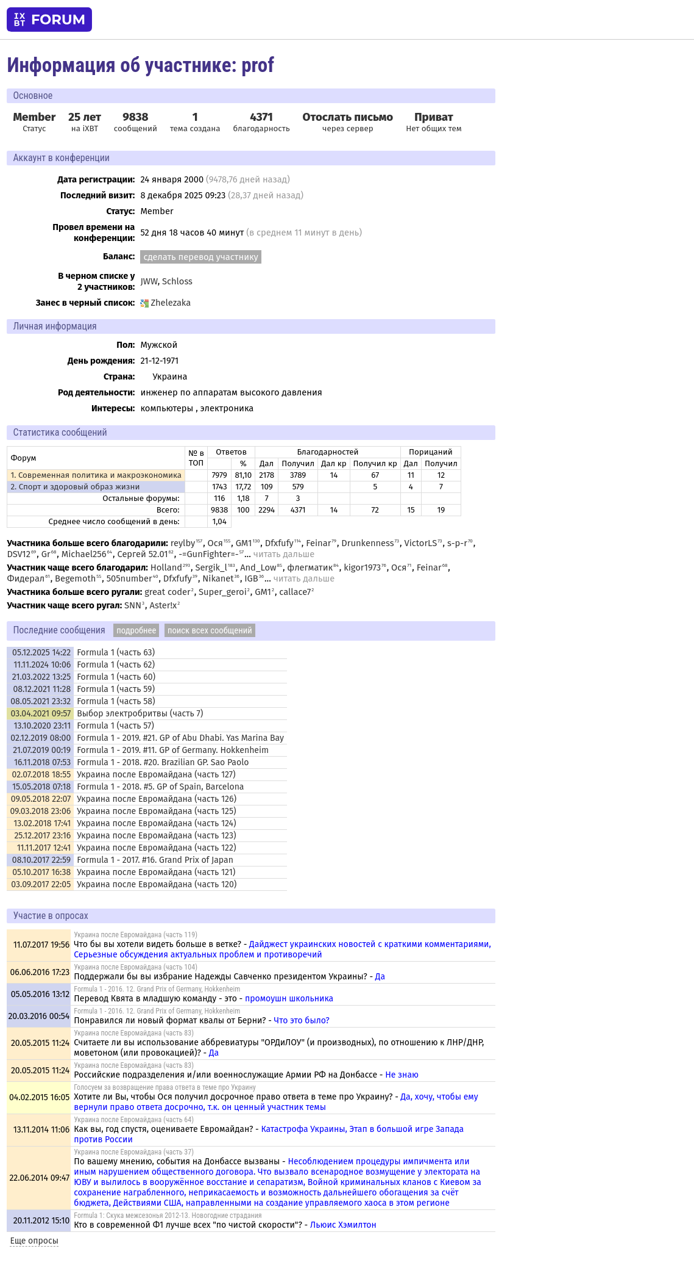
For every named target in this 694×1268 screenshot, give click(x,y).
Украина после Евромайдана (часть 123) (156, 835)
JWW (148, 281)
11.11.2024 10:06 (42, 665)
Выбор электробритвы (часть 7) (140, 713)
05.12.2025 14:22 (41, 652)
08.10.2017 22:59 (41, 860)
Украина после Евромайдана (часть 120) (156, 884)
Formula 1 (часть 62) (116, 665)
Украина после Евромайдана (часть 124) (156, 823)
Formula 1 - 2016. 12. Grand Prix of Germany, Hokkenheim (157, 989)
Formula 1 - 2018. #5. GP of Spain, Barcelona (160, 787)
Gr (46, 554)
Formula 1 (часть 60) (116, 677)
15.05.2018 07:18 (41, 787)
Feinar (318, 543)
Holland (166, 567)
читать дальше (283, 554)
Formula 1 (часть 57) (115, 726)
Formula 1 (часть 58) (116, 701)
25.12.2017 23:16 (42, 835)
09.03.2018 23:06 (40, 811)
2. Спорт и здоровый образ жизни (75, 487)
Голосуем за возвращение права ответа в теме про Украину (164, 1087)
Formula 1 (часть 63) (116, 652)
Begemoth (75, 578)
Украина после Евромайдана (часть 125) (156, 811)
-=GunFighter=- (209, 554)
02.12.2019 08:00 (40, 738)
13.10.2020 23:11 (42, 726)
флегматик (310, 567)
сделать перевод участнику (200, 256)
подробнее (136, 630)
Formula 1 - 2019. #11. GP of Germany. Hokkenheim (173, 750)
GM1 (244, 543)
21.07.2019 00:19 (42, 750)
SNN (132, 605)
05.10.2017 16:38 (41, 872)
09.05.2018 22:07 (41, 799)
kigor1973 (362, 567)
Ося (215, 543)
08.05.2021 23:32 (40, 701)
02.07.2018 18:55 (41, 774)
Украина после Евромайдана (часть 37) (134, 1152)
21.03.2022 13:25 (41, 677)
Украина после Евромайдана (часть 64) (134, 1119)
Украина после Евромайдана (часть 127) (156, 774)
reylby (183, 543)
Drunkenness (367, 543)
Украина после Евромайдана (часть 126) (156, 799)
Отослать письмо (348, 117)
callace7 (295, 591)
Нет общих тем (434, 122)
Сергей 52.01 (142, 554)
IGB (251, 578)
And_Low (258, 567)
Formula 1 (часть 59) (116, 689)
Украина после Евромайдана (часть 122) (156, 848)
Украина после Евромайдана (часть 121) (156, 872)
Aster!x (163, 605)
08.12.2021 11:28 (42, 689)
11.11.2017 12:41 (44, 848)
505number (129, 578)
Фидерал (25, 578)
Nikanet (217, 578)
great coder (167, 591)
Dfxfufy (279, 543)
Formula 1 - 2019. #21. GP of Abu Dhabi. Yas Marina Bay (180, 738)
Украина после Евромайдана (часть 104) (135, 967)
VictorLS (420, 543)
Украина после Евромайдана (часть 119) (135, 935)
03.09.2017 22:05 (41, 884)
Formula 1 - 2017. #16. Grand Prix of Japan (155, 860)
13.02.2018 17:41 (42, 823)
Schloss (177, 281)
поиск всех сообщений (210, 630)
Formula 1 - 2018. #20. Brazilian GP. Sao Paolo (163, 762)
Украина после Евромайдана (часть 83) (134, 1033)
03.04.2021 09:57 (40, 713)
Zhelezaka (165, 302)
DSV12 (18, 554)
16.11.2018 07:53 (42, 762)
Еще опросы (34, 1241)
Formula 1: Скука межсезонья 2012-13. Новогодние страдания (167, 1215)
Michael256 (84, 554)
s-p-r (457, 543)
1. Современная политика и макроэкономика (96, 475)
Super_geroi (223, 591)
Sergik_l (211, 567)
